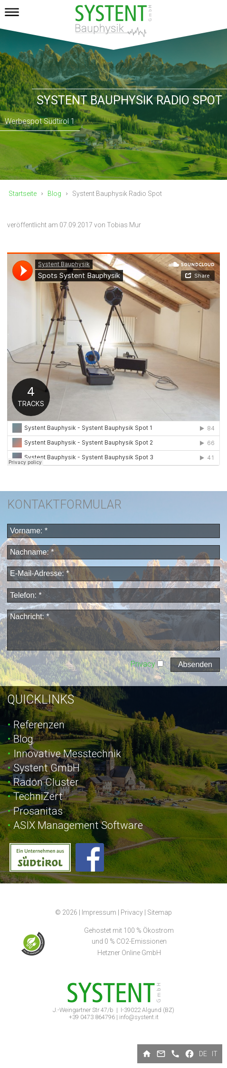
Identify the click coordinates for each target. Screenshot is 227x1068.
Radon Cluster (46, 782)
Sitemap (159, 912)
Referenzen (39, 725)
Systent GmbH (46, 768)
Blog (54, 193)
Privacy (144, 664)
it (215, 1054)
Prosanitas (38, 811)
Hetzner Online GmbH (129, 953)
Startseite (23, 193)
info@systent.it (139, 1017)
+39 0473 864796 (92, 1017)
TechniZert (38, 796)
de (203, 1054)
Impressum (99, 912)
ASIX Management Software (78, 825)
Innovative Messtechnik (67, 754)
